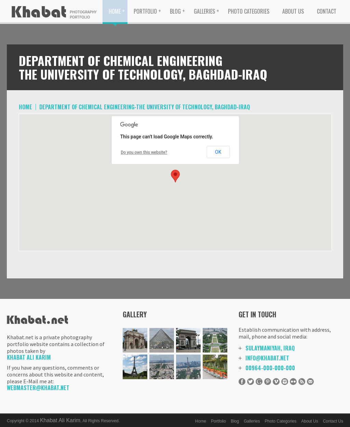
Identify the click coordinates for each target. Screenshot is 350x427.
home (25, 107)
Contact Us (333, 421)
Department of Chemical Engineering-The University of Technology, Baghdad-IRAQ (144, 107)
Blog (175, 11)
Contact (326, 11)
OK (218, 152)
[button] (175, 176)
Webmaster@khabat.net (38, 388)
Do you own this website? (144, 152)
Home (115, 11)
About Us (293, 11)
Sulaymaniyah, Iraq (270, 348)
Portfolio (145, 11)
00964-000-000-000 (270, 368)
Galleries (204, 11)
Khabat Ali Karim (29, 357)
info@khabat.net (267, 358)
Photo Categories (248, 11)
